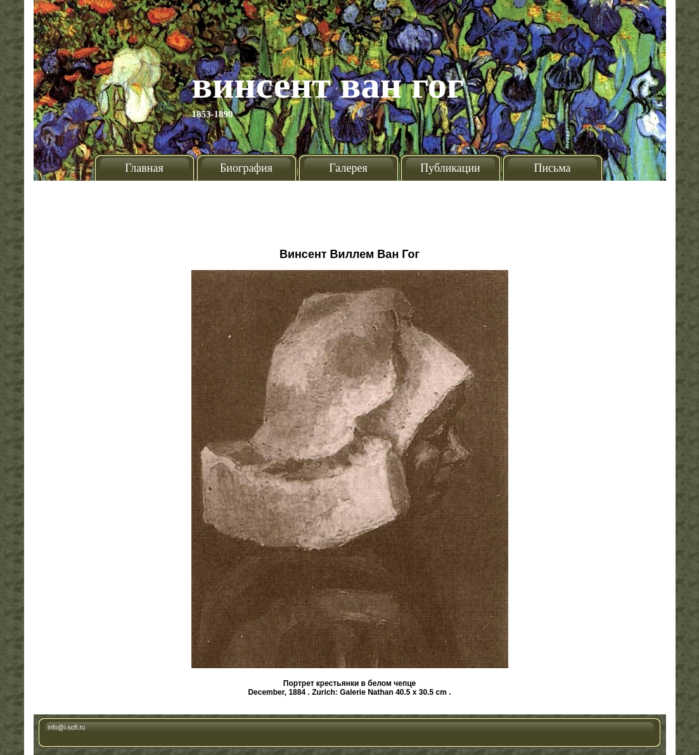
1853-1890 (212, 114)
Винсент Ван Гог (328, 85)
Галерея (348, 168)
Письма (552, 168)
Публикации (450, 168)
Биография (246, 168)
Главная (144, 168)
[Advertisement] (349, 209)
